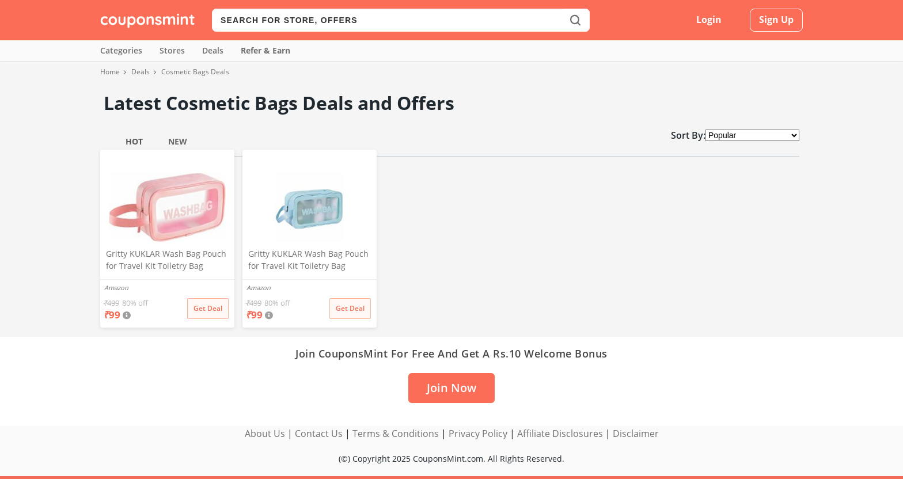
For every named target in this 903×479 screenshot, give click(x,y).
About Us (265, 433)
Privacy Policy (478, 433)
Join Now (451, 388)
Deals (212, 50)
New (177, 141)
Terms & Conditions (395, 433)
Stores (172, 50)
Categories (121, 50)
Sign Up (776, 19)
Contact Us (319, 433)
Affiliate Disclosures (560, 433)
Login (709, 19)
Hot (134, 141)
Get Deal (207, 308)
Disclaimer (636, 433)
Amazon (116, 287)
